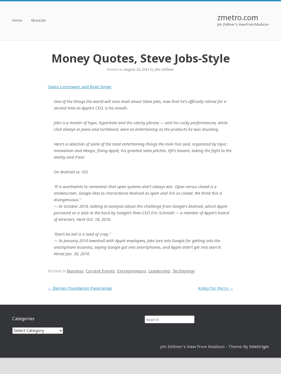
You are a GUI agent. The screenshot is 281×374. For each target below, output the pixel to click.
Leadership (159, 271)
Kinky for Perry (215, 288)
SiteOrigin (259, 346)
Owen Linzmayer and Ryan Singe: (80, 86)
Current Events (100, 271)
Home (17, 21)
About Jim (38, 21)
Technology (183, 271)
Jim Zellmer (164, 69)
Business (75, 271)
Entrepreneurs (131, 271)
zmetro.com (237, 17)
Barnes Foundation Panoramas (80, 288)
